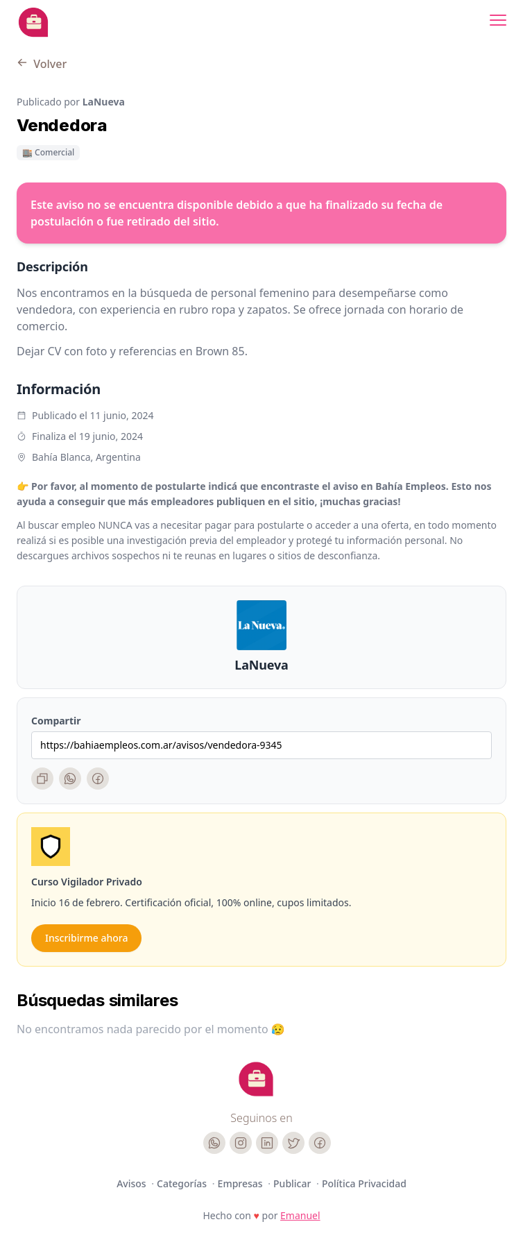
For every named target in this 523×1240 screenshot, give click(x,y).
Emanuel (300, 1215)
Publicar (293, 1183)
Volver (42, 63)
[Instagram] (241, 1143)
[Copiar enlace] (42, 778)
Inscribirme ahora (86, 937)
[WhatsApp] (70, 778)
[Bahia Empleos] (33, 22)
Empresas (242, 1183)
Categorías (183, 1183)
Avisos (132, 1183)
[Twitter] (293, 1143)
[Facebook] (98, 778)
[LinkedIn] (267, 1143)
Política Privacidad (364, 1183)
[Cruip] (256, 1079)
